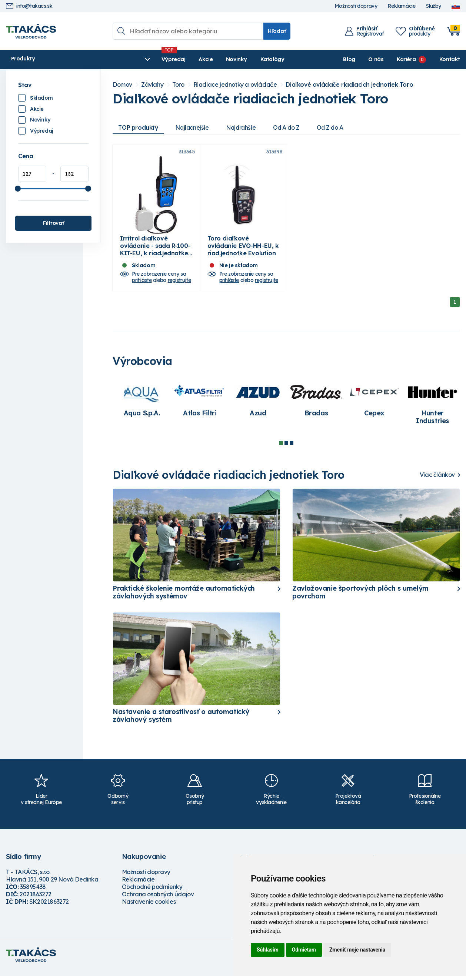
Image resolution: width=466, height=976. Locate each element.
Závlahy (152, 84)
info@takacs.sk (29, 6)
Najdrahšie (244, 127)
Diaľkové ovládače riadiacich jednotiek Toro (349, 84)
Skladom (41, 97)
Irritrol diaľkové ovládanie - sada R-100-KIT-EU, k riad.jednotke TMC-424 (155, 253)
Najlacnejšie (194, 127)
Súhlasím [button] (268, 950)
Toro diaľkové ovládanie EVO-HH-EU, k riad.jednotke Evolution (243, 249)
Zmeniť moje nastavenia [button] (357, 950)
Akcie (151, 59)
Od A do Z (291, 127)
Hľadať (277, 31)
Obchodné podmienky (152, 890)
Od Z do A (336, 127)
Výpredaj (119, 59)
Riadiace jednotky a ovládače (235, 84)
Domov (122, 84)
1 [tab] (281, 447)
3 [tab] (291, 447)
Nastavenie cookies (149, 905)
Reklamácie (401, 6)
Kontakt (449, 59)
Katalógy (218, 59)
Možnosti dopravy (355, 6)
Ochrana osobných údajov (158, 898)
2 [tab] (286, 447)
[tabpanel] (142, 403)
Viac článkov (437, 478)
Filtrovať (53, 223)
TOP (139, 127)
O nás (375, 59)
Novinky (181, 59)
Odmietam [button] (304, 950)
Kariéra (406, 59)
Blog (349, 59)
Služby (433, 6)
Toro (178, 84)
